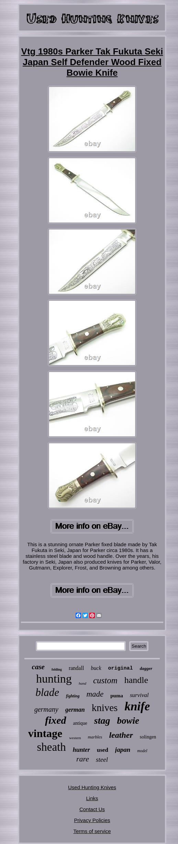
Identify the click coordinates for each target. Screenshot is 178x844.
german (75, 709)
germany (46, 709)
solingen (148, 736)
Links (92, 798)
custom (105, 680)
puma (116, 695)
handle (136, 680)
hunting (54, 678)
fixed (55, 720)
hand (82, 683)
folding (57, 669)
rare (82, 759)
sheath (51, 747)
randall (76, 668)
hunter (81, 749)
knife (137, 706)
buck (96, 668)
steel (102, 759)
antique (80, 723)
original (120, 668)
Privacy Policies (92, 820)
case (38, 667)
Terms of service (92, 831)
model (142, 750)
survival (139, 695)
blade (47, 692)
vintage (45, 733)
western (75, 738)
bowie (128, 720)
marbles (95, 736)
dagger (146, 668)
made (94, 694)
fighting (72, 696)
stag (102, 720)
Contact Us (92, 809)
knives (105, 707)
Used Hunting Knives (92, 787)
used (102, 750)
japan (122, 749)
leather (121, 735)
